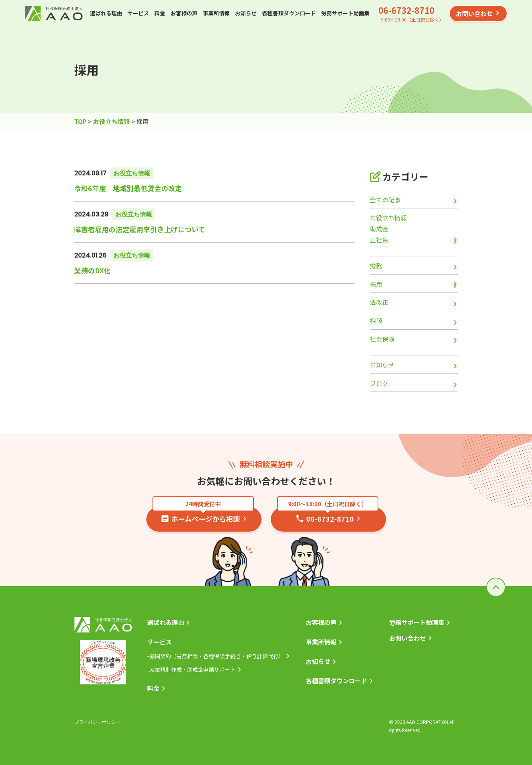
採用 (376, 284)
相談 (376, 320)
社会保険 (382, 339)
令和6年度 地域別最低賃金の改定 (128, 188)
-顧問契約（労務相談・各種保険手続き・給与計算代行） (215, 656)
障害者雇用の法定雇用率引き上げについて (139, 229)
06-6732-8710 (406, 10)
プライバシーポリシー (97, 722)
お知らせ (246, 13)
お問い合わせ (474, 13)
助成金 (379, 228)
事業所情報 (216, 13)
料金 (159, 13)
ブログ (379, 383)
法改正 (379, 302)
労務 (376, 265)
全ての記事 (385, 199)
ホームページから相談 (203, 515)
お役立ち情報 (131, 173)
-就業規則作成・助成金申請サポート (191, 669)
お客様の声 (184, 13)
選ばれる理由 (106, 13)
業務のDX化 (92, 270)
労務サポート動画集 (345, 13)
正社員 (379, 240)
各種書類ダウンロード (289, 13)
